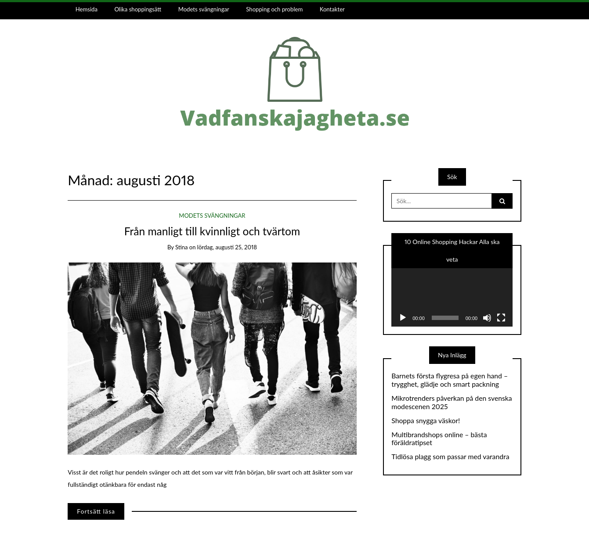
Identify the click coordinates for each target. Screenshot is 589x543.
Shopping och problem (274, 9)
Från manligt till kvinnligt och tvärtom (212, 231)
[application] (452, 293)
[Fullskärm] (501, 317)
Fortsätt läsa (96, 511)
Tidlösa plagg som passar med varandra (450, 456)
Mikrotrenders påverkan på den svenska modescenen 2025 (451, 402)
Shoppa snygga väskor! (425, 420)
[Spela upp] (402, 317)
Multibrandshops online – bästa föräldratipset (439, 439)
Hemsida (87, 9)
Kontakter (332, 9)
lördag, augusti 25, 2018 (227, 247)
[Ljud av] (487, 317)
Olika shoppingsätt (138, 9)
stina (181, 247)
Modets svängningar (203, 9)
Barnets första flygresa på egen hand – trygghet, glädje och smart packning (449, 380)
